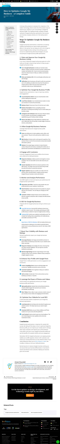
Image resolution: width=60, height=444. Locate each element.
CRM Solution (13, 439)
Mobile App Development (4, 440)
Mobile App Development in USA (44, 440)
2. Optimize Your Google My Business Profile (10, 38)
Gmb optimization (25, 412)
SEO (4, 17)
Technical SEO (25, 214)
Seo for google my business (36, 412)
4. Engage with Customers (10, 46)
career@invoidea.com (54, 425)
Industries (23, 439)
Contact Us (6, 6)
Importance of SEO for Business (29, 222)
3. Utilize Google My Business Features (10, 43)
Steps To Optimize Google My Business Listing (9, 28)
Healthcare (33, 443)
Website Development (6, 442)
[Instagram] (56, 429)
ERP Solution (13, 440)
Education (32, 441)
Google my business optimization (12, 412)
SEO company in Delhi (40, 341)
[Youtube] (52, 1)
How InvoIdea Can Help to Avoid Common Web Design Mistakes (10, 51)
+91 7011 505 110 (54, 423)
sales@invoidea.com (33, 1)
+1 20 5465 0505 (44, 426)
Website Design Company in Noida (53, 443)
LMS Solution (13, 442)
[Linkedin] (53, 1)
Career (22, 442)
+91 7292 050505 (43, 423)
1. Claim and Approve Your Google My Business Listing (10, 33)
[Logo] (6, 4)
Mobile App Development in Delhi (53, 440)
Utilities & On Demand (34, 440)
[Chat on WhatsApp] (58, 442)
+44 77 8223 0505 (44, 429)
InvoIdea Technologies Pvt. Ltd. (29, 363)
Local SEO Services (26, 208)
